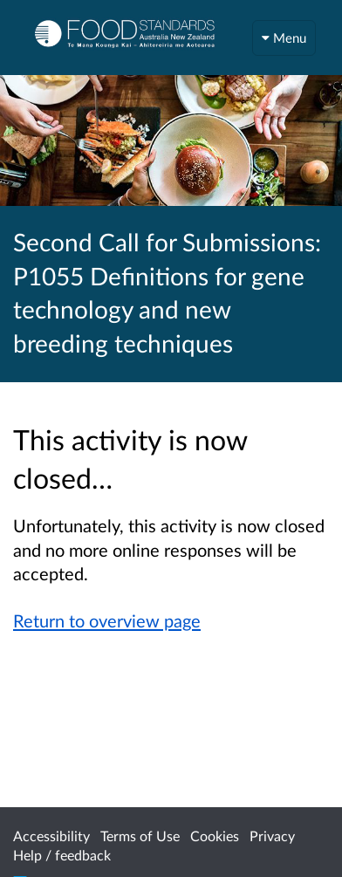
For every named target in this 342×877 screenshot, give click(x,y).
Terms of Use (140, 835)
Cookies (214, 835)
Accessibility (51, 835)
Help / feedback (62, 854)
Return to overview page (107, 620)
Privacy (272, 835)
